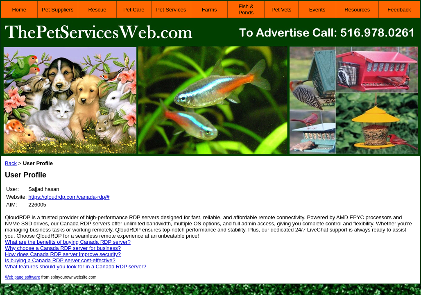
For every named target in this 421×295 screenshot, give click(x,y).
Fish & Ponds (246, 9)
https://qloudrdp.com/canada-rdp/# (68, 197)
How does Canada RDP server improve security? (63, 254)
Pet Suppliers (57, 10)
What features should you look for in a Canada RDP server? (75, 266)
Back (11, 163)
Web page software (22, 277)
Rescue (97, 10)
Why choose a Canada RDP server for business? (63, 248)
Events (317, 10)
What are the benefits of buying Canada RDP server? (68, 242)
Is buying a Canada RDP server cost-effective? (60, 260)
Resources (357, 10)
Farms (209, 10)
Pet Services (171, 10)
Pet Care (133, 10)
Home (19, 10)
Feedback (399, 10)
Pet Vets (281, 10)
